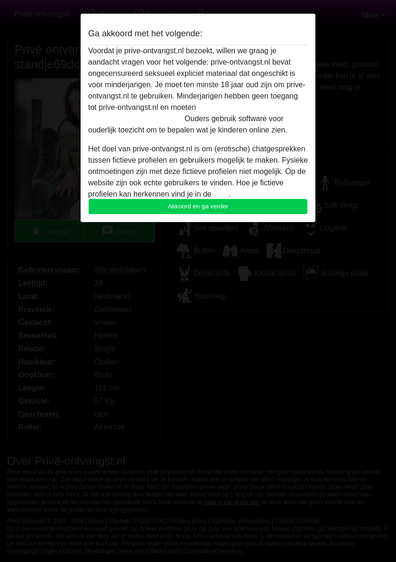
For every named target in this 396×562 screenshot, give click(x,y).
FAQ (221, 194)
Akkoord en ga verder (198, 206)
